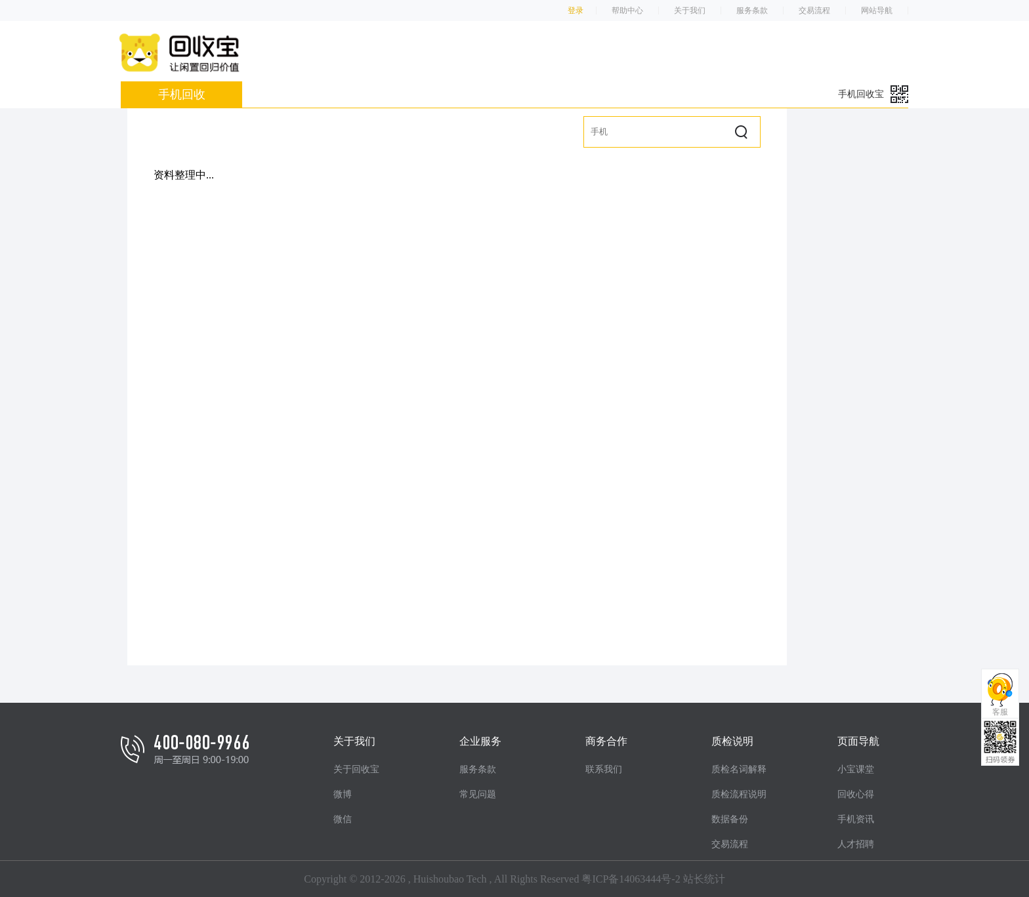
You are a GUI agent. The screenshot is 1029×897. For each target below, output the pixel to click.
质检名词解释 (738, 769)
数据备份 (729, 819)
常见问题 (477, 794)
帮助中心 (627, 10)
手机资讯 (855, 819)
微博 (342, 794)
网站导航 (876, 10)
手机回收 (181, 94)
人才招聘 (855, 844)
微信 (342, 819)
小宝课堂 (855, 769)
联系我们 (603, 769)
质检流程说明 (738, 794)
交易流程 (814, 10)
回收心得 (855, 794)
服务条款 (752, 10)
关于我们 (689, 10)
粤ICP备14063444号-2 (630, 879)
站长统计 (704, 879)
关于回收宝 (356, 769)
